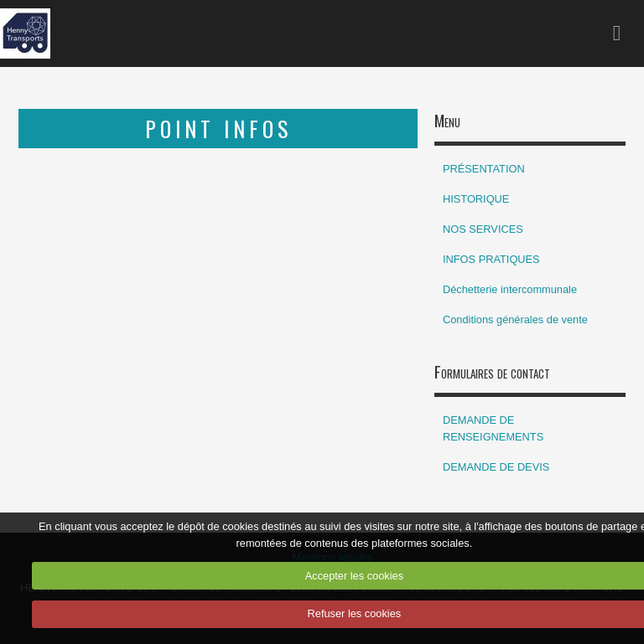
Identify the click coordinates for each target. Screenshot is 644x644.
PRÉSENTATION (484, 168)
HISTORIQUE (476, 199)
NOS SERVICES (483, 229)
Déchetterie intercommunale (510, 289)
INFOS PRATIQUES (491, 259)
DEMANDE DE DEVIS (496, 467)
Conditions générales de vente (515, 319)
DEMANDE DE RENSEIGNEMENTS (493, 428)
